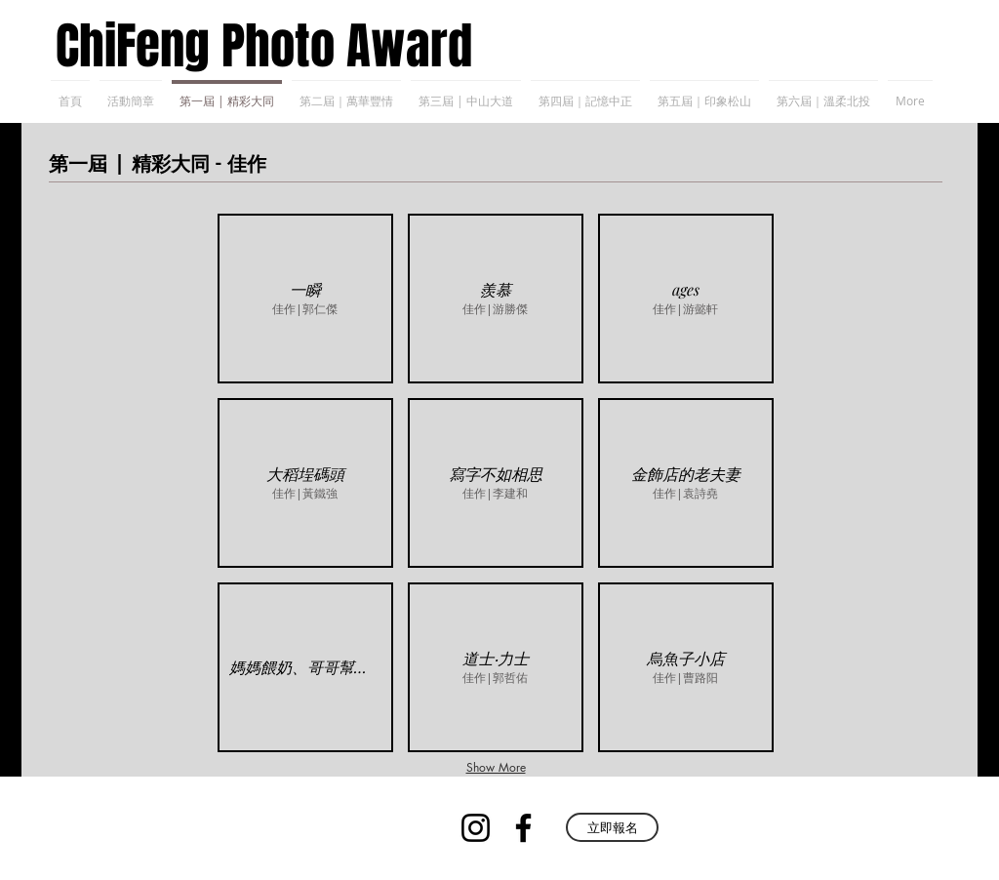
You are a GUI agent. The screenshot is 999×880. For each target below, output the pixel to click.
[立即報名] (612, 827)
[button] (305, 298)
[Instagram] (476, 828)
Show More (496, 767)
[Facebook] (523, 828)
